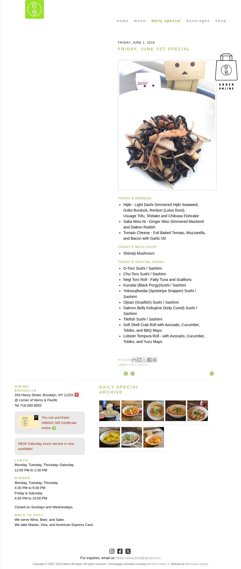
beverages (198, 21)
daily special (166, 21)
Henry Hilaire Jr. (160, 564)
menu (140, 21)
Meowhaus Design (196, 564)
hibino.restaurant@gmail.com (137, 558)
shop (220, 21)
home (123, 21)
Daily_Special (138, 365)
